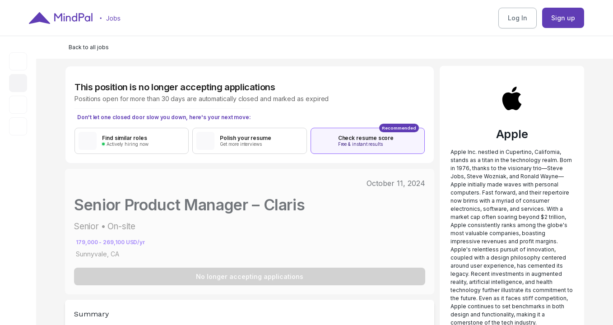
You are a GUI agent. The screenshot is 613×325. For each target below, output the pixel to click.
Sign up (563, 18)
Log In (517, 18)
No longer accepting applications (249, 276)
